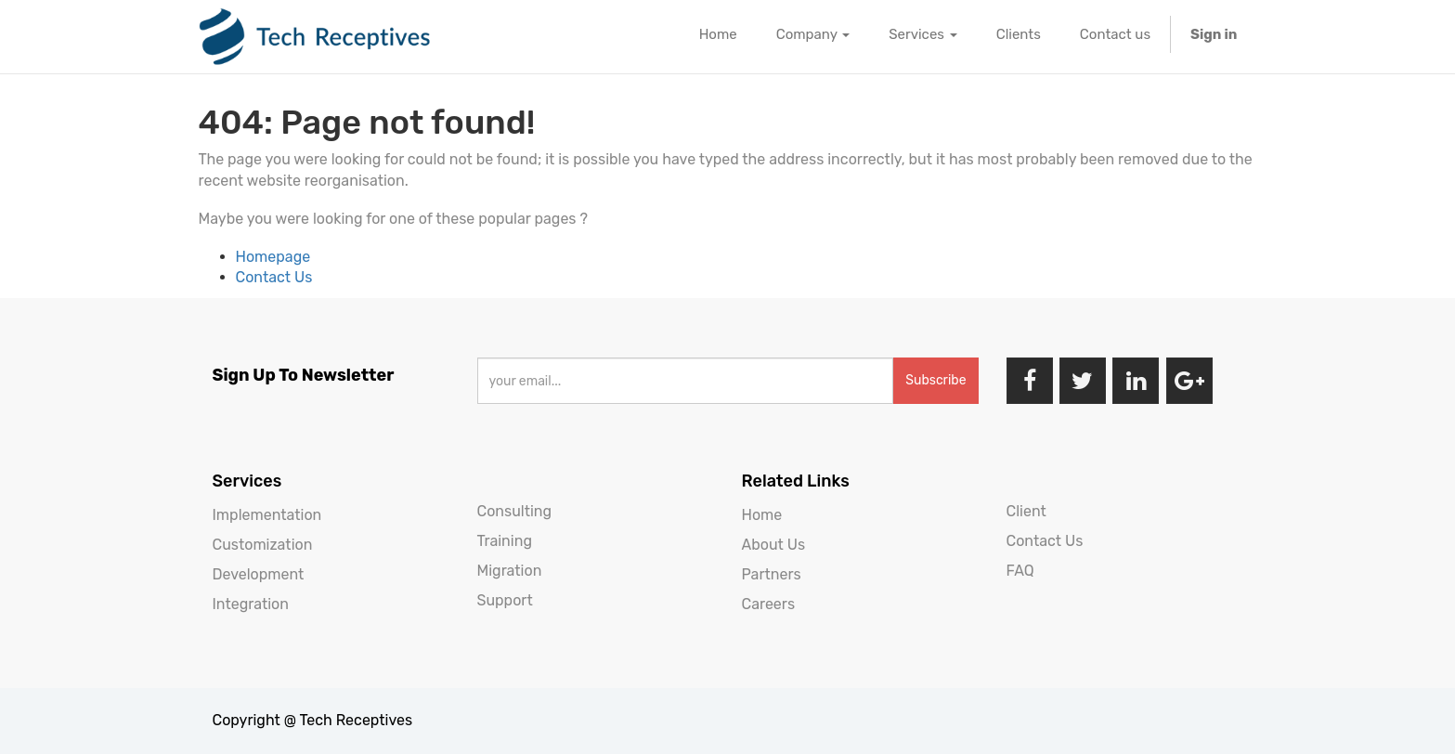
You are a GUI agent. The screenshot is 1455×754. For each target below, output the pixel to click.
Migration (509, 570)
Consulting (514, 511)
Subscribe (935, 380)
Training (504, 541)
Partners (771, 574)
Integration (251, 604)
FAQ (1020, 570)
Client (1026, 511)
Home (762, 515)
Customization (263, 544)
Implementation (267, 515)
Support (505, 600)
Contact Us (274, 277)
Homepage (273, 257)
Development (259, 574)
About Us (774, 544)
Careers (769, 604)
